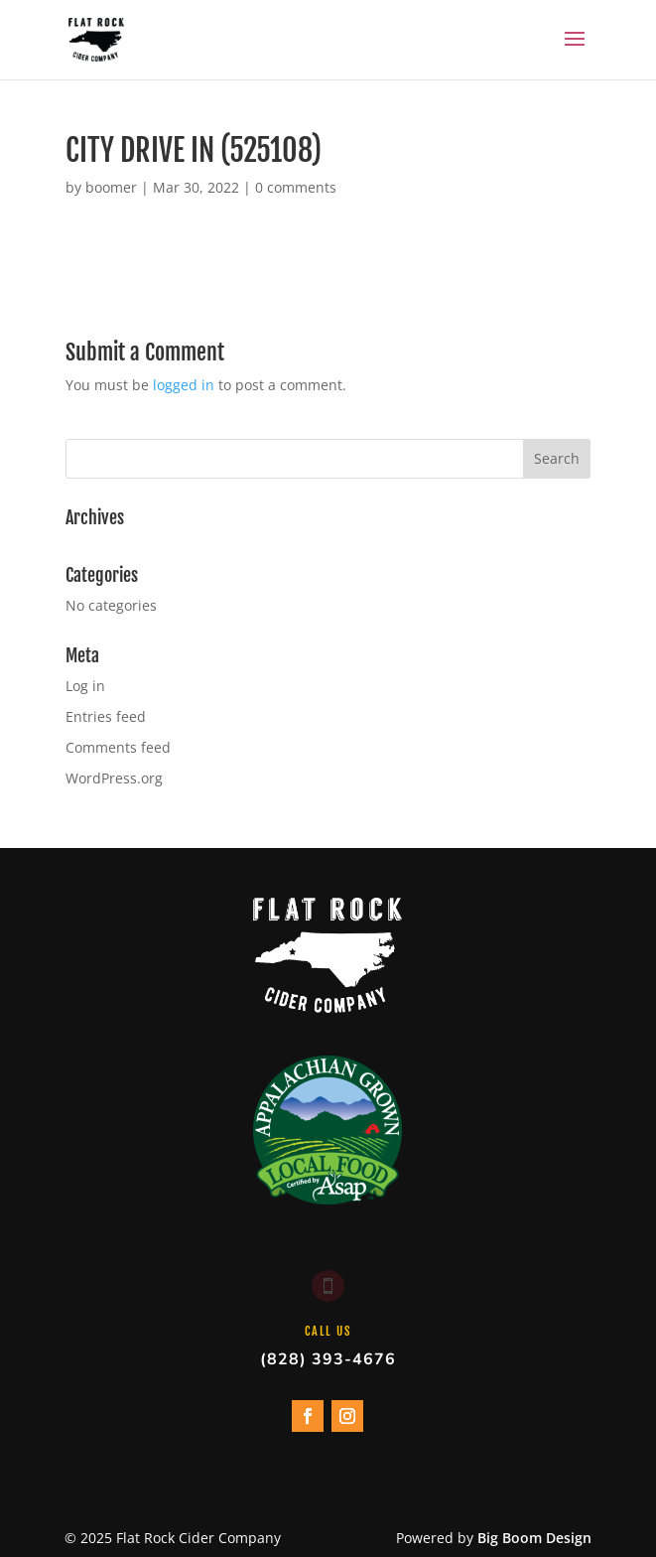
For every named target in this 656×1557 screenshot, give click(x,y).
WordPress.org (114, 778)
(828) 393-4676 (328, 1359)
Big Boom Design (534, 1537)
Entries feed (106, 716)
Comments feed (118, 747)
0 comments (295, 187)
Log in (85, 685)
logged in (183, 384)
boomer (111, 187)
